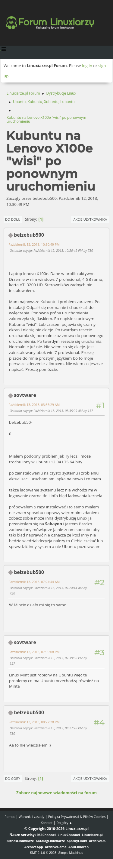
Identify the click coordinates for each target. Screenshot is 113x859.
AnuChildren (78, 846)
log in (87, 65)
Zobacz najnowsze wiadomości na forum (56, 793)
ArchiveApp (33, 846)
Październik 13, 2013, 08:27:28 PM (34, 722)
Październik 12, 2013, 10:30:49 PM (34, 244)
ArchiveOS (97, 840)
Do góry (12, 778)
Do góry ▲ (64, 822)
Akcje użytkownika (90, 219)
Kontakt (46, 822)
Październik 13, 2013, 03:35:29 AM (34, 404)
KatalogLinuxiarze (50, 840)
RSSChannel (46, 834)
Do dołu (12, 219)
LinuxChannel (69, 834)
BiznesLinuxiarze (20, 840)
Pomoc (10, 816)
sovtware (25, 395)
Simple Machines (70, 852)
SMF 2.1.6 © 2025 (43, 852)
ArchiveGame (56, 846)
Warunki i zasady (31, 816)
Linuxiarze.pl (92, 834)
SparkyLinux (77, 840)
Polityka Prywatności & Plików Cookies (77, 816)
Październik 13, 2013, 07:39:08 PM (34, 652)
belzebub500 (29, 235)
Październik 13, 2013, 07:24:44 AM (34, 581)
